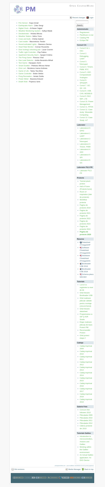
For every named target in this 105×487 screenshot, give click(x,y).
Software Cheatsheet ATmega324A (85, 250)
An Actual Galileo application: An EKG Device (86, 457)
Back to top (88, 469)
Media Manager (74, 469)
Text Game (23, 63)
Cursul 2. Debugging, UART (84, 56)
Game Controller (25, 74)
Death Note (23, 82)
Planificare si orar (86, 35)
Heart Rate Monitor (26, 47)
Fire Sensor (23, 23)
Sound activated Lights (28, 44)
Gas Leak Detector (26, 60)
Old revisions (19, 469)
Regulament (84, 32)
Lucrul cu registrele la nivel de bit (86, 287)
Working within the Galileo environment (85, 449)
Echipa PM (84, 40)
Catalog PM (84, 38)
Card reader (23, 42)
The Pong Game (25, 58)
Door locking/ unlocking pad (29, 50)
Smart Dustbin (24, 66)
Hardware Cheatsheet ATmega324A (85, 258)
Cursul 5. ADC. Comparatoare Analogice (85, 75)
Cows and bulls (25, 39)
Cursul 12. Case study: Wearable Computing (86, 112)
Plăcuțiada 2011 (86, 420)
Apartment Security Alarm (29, 55)
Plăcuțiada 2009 (86, 415)
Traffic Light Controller (27, 52)
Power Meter (24, 79)
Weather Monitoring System (29, 31)
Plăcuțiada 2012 (86, 423)
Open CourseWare (81, 6)
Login (91, 18)
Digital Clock (23, 28)
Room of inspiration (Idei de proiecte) (86, 194)
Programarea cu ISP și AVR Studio (86, 316)
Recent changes (78, 18)
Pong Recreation (25, 76)
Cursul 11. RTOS (86, 107)
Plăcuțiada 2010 (86, 418)
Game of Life (24, 71)
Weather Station (25, 36)
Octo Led (22, 68)
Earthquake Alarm (26, 25)
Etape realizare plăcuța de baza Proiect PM (86, 324)
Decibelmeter (24, 34)
